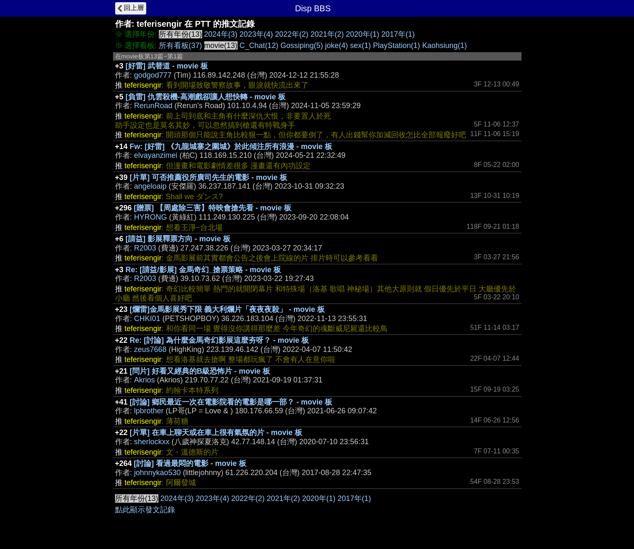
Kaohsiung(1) (444, 45)
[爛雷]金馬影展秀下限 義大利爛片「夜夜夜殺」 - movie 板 (227, 309)
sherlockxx (152, 442)
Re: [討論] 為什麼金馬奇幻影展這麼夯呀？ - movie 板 (219, 340)
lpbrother (149, 411)
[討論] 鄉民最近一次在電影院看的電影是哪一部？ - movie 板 (231, 402)
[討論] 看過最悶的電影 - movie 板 (190, 463)
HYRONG (150, 217)
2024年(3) (221, 34)
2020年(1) (362, 34)
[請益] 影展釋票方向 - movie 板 (178, 239)
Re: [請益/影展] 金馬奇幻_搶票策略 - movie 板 (203, 270)
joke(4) (336, 45)
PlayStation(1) (396, 45)
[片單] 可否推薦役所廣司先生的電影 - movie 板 (208, 177)
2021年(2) (327, 34)
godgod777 (153, 75)
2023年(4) (256, 34)
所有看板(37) (180, 45)
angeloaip (150, 186)
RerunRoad (153, 105)
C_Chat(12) (259, 45)
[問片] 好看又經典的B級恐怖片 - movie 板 (200, 371)
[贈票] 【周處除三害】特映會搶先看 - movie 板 (212, 208)
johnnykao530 (157, 472)
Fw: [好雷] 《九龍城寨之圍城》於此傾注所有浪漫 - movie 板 (231, 146)
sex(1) (360, 45)
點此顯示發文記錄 (145, 510)
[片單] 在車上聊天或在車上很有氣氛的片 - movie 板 (216, 432)
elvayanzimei (156, 155)
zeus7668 (150, 349)
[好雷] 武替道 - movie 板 (166, 66)
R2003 (145, 248)
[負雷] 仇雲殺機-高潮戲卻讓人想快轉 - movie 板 (205, 97)
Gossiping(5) (302, 45)
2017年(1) (398, 34)
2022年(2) (291, 34)
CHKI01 (147, 318)
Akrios (144, 380)
